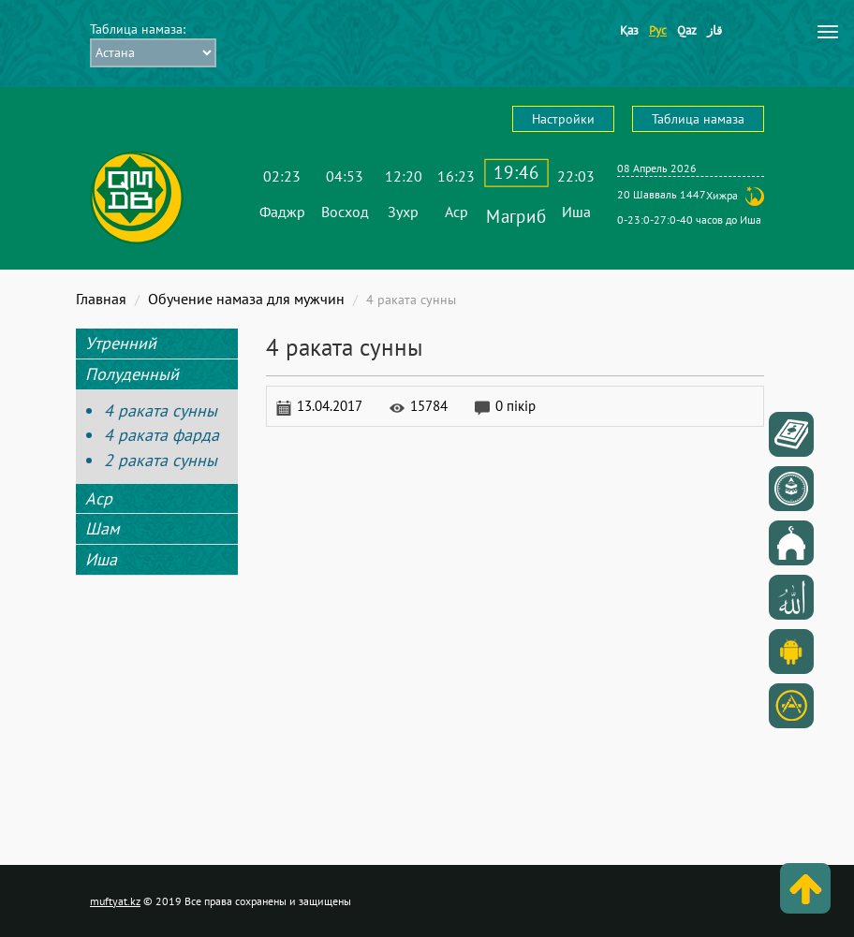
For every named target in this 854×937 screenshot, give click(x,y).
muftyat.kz (115, 901)
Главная (101, 298)
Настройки (563, 118)
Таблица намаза (698, 118)
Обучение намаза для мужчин (246, 298)
